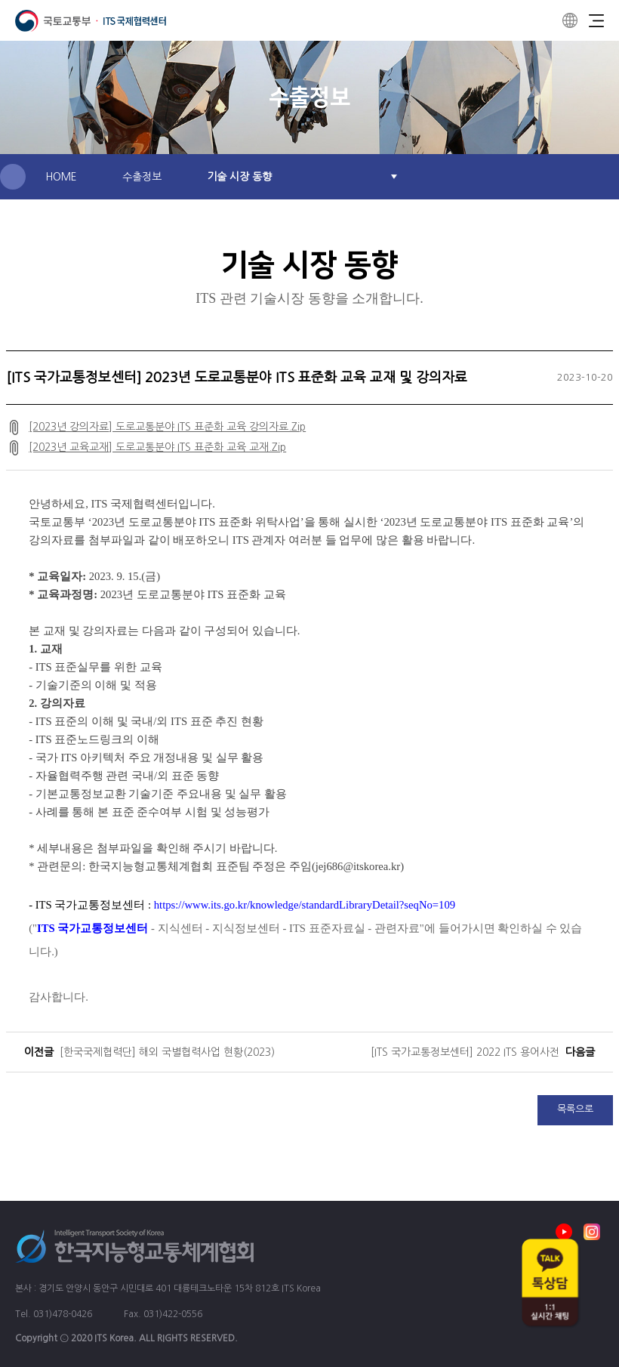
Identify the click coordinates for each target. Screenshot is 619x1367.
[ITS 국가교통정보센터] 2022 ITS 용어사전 (465, 1052)
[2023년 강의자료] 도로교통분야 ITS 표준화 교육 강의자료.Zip (167, 426)
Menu (596, 20)
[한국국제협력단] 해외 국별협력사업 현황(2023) (167, 1052)
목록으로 (575, 1109)
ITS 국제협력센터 (90, 21)
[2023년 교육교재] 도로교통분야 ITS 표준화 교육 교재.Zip (157, 447)
